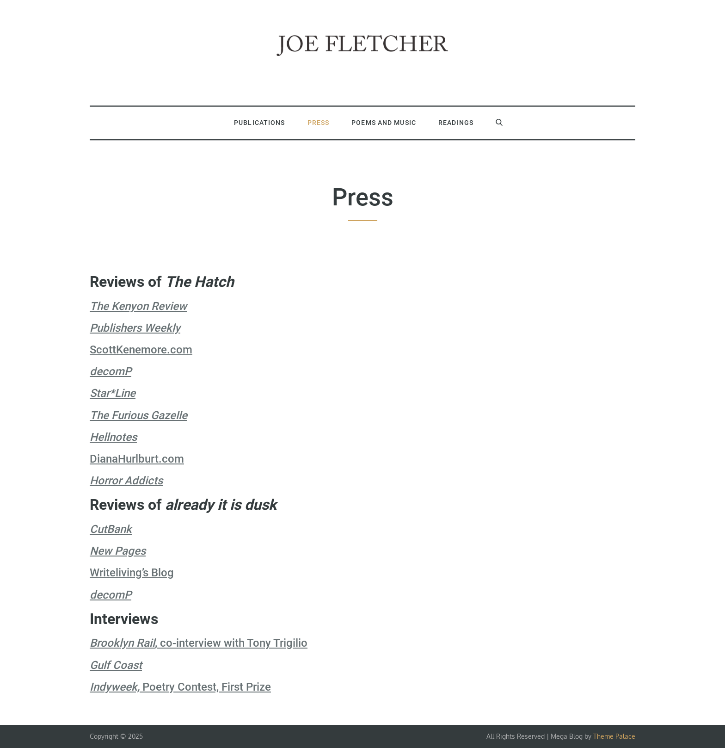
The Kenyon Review (138, 306)
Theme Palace (614, 736)
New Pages (118, 550)
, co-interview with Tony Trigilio (198, 643)
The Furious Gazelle (138, 415)
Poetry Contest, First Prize (180, 686)
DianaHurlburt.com (137, 458)
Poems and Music (383, 122)
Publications (259, 122)
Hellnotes (113, 437)
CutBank (111, 529)
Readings (455, 122)
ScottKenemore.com (141, 349)
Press (318, 122)
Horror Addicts (126, 480)
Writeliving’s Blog (132, 572)
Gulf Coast (116, 665)
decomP (110, 371)
